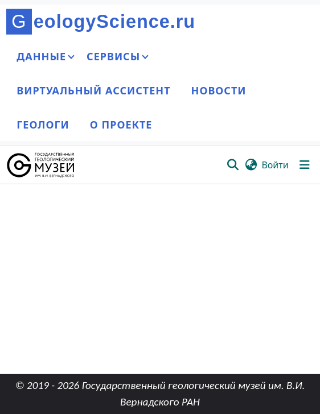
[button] (41, 165)
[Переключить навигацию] (304, 165)
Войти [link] (274, 165)
